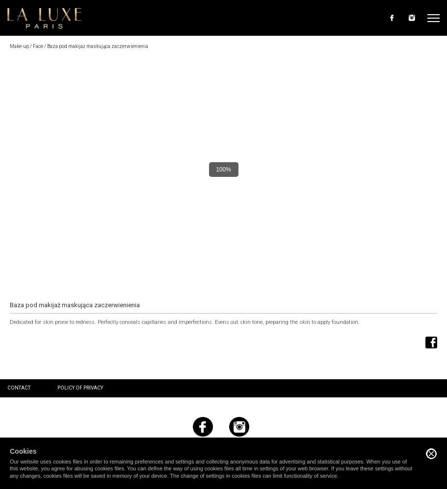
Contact (18, 388)
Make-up (19, 46)
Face (38, 46)
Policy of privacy (80, 388)
